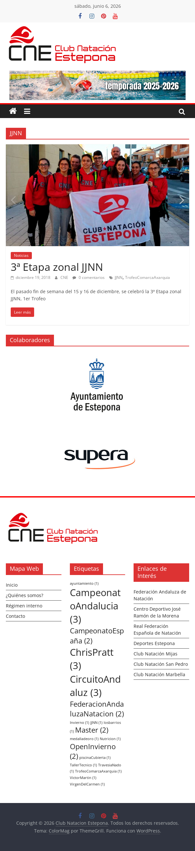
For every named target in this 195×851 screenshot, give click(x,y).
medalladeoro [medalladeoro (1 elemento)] (84, 739)
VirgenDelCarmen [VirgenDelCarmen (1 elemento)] (87, 784)
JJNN (119, 277)
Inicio (12, 585)
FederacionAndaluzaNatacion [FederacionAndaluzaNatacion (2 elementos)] (97, 709)
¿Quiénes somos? (24, 595)
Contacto (15, 616)
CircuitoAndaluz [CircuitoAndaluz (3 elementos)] (95, 686)
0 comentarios (88, 277)
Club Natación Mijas (155, 654)
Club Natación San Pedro (161, 664)
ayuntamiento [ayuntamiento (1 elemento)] (84, 583)
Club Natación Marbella (159, 674)
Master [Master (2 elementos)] (91, 730)
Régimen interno (24, 606)
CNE (64, 277)
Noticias (21, 255)
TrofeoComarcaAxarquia (147, 277)
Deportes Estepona (154, 643)
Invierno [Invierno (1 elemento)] (79, 722)
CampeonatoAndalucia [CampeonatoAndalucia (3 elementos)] (95, 606)
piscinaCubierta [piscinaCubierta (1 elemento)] (94, 757)
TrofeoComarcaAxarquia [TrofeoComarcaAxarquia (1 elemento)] (98, 771)
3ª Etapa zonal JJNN (57, 267)
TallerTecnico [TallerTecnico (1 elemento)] (83, 765)
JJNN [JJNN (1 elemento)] (96, 722)
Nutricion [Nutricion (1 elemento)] (110, 739)
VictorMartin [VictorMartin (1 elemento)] (83, 777)
